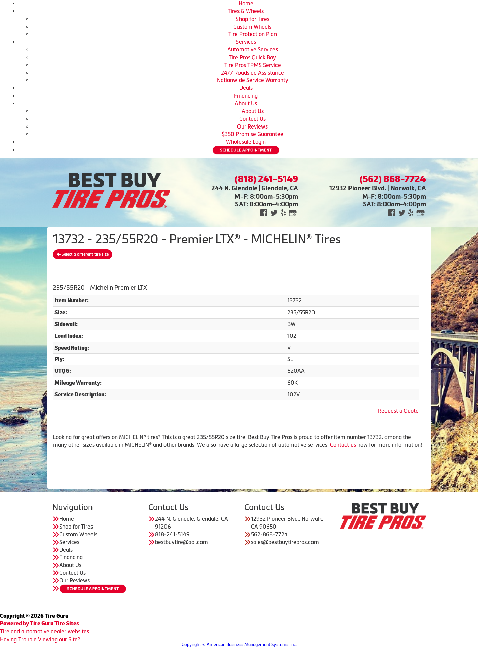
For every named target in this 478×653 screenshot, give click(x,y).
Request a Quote (398, 411)
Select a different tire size (83, 254)
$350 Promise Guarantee (252, 134)
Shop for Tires (252, 19)
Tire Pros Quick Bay (252, 57)
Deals (246, 88)
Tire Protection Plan (252, 34)
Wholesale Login (246, 142)
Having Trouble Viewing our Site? (40, 639)
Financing (246, 96)
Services (246, 42)
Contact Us (252, 119)
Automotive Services (252, 49)
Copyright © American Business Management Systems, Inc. (239, 644)
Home (245, 3)
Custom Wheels (252, 27)
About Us (246, 103)
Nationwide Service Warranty (252, 80)
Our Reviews (252, 126)
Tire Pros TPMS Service (252, 65)
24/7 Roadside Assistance (252, 73)
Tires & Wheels (246, 11)
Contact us (343, 445)
